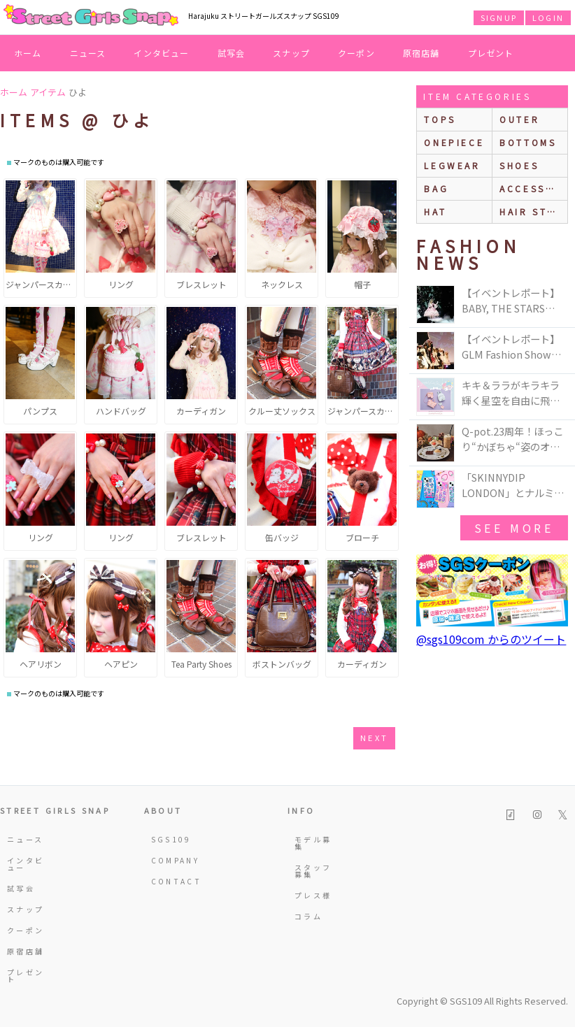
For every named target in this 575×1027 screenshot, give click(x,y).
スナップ (291, 53)
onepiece (454, 142)
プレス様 (313, 895)
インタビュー (161, 53)
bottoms (527, 142)
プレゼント (491, 53)
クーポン (356, 53)
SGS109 (171, 839)
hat (435, 211)
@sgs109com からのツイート (491, 639)
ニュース (88, 53)
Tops (439, 119)
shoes (519, 165)
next (374, 737)
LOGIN (548, 17)
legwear (452, 165)
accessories (533, 188)
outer (519, 119)
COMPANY (172, 860)
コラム (308, 916)
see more (514, 527)
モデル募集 (313, 843)
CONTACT (172, 881)
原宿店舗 (421, 53)
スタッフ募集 (313, 870)
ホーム (28, 53)
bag (436, 188)
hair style (533, 211)
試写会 (232, 53)
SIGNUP (499, 17)
